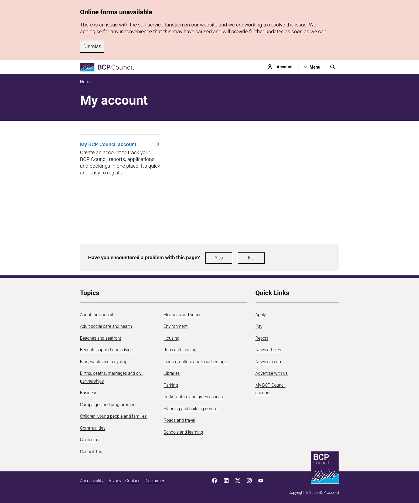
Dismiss (92, 46)
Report (262, 338)
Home (86, 81)
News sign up (268, 361)
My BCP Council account (120, 144)
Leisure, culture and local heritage (195, 361)
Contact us (90, 439)
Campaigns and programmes (107, 404)
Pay (259, 326)
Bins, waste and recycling (104, 361)
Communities (92, 428)
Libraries (172, 373)
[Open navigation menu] (312, 67)
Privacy (114, 480)
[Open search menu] (332, 67)
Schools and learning (183, 432)
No (251, 258)
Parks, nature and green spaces (193, 396)
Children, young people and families (113, 416)
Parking (171, 385)
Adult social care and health (106, 326)
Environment (176, 326)
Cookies (132, 480)
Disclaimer (154, 480)
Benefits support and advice (106, 349)
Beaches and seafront (100, 338)
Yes (219, 258)
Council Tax (91, 451)
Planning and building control (191, 408)
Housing (171, 338)
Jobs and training (180, 349)
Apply (261, 314)
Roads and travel (179, 420)
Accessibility (92, 480)
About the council (96, 314)
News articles (268, 349)
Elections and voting (183, 314)
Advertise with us (272, 373)
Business (88, 392)
